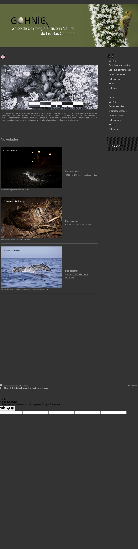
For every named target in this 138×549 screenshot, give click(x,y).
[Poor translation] (10, 408)
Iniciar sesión (133, 385)
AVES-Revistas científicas (79, 224)
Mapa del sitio (24, 386)
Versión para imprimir (9, 386)
